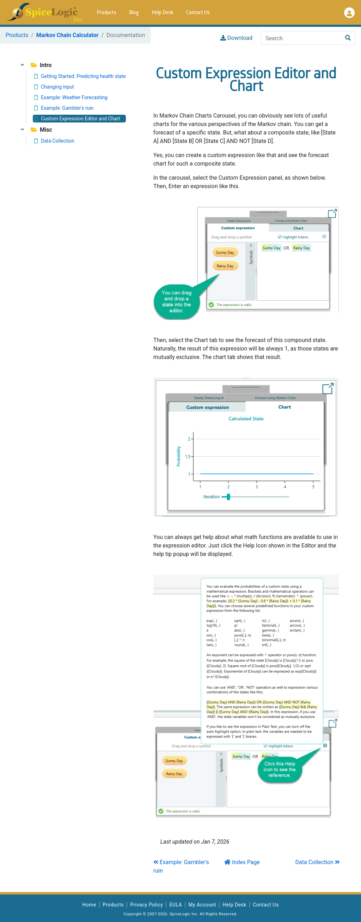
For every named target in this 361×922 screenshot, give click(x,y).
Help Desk (162, 13)
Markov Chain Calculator (67, 35)
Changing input (54, 87)
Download (236, 38)
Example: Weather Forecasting (71, 97)
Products (106, 13)
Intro (41, 65)
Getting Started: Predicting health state (80, 76)
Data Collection (54, 141)
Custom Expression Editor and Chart (77, 118)
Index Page (242, 862)
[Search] (301, 38)
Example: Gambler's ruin (64, 108)
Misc (41, 129)
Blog (134, 13)
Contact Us (198, 13)
